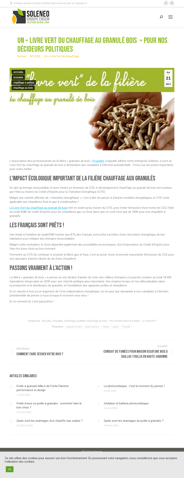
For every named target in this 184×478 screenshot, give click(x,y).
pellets (116, 327)
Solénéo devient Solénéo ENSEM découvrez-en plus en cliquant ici (48, 3)
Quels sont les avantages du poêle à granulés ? (134, 420)
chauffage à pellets (23, 82)
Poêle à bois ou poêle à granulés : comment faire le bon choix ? (49, 405)
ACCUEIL (18, 72)
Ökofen (106, 327)
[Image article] (11, 386)
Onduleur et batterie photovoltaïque (126, 403)
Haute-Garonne (92, 327)
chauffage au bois (23, 88)
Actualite (18, 77)
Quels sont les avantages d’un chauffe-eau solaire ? (50, 420)
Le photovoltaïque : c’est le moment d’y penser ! (134, 386)
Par (125, 320)
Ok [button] (9, 469)
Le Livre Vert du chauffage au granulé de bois (38, 208)
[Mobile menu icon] (170, 17)
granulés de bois (74, 327)
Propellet (98, 161)
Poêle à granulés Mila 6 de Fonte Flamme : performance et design (43, 388)
